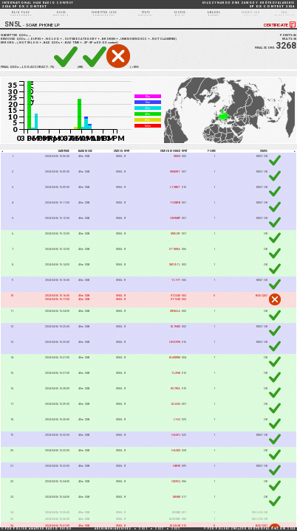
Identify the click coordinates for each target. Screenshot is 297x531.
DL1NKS (175, 334)
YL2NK (175, 380)
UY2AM (175, 303)
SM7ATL (174, 272)
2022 (159, 528)
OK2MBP (175, 225)
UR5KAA (175, 318)
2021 (143, 528)
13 (16, 49)
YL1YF (175, 287)
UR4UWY (175, 179)
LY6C (177, 426)
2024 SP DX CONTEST (37, 4)
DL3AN (175, 411)
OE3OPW (174, 349)
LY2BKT (175, 194)
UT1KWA (174, 256)
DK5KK (176, 504)
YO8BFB (175, 210)
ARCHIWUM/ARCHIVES (113, 528)
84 (21, 73)
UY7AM (175, 306)
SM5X (177, 163)
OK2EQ (175, 488)
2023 (175, 528)
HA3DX (175, 457)
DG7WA (175, 396)
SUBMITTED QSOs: (17, 42)
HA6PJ (175, 442)
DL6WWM (174, 365)
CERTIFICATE (280, 31)
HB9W (176, 473)
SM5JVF (175, 241)
